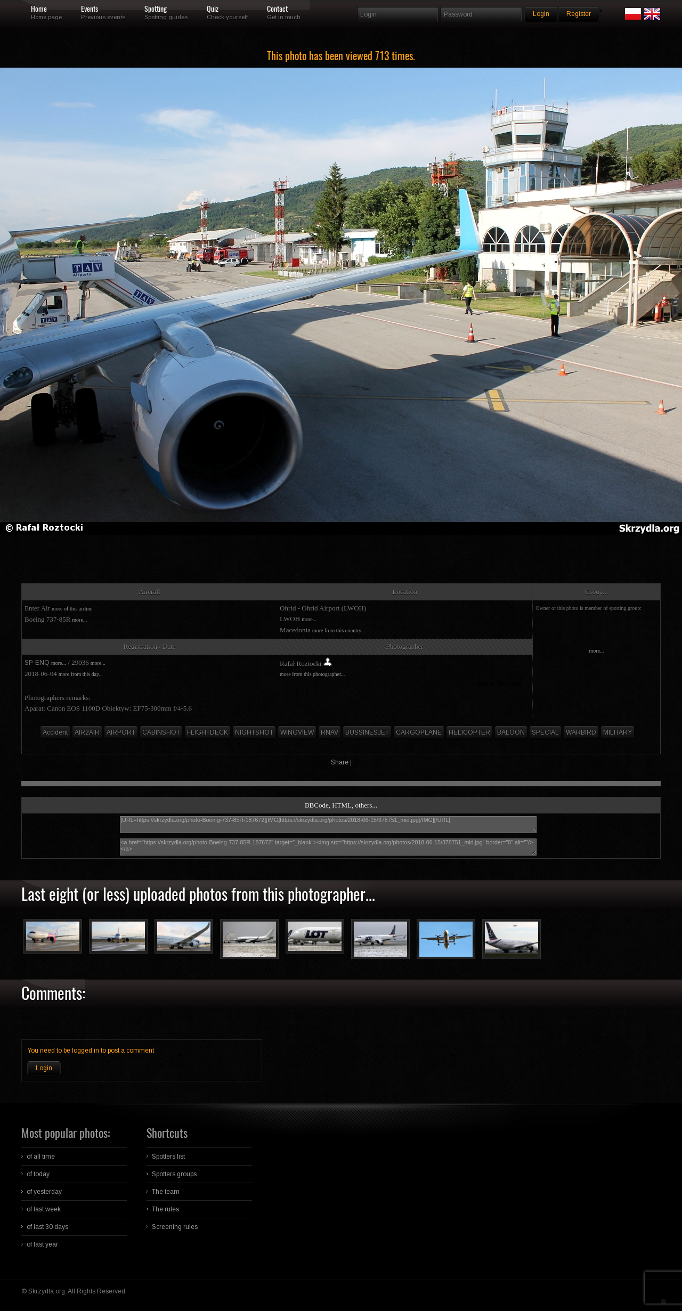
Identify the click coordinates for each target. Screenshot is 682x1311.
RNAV (329, 732)
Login (44, 1068)
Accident (55, 732)
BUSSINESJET (367, 732)
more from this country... (338, 630)
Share (339, 762)
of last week (44, 1209)
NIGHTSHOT (254, 732)
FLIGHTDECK (207, 732)
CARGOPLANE (419, 732)
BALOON (511, 732)
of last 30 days (47, 1227)
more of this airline (72, 609)
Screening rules (175, 1227)
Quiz (212, 9)
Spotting (155, 9)
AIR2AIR (87, 732)
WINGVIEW (297, 732)
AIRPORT (121, 732)
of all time (41, 1156)
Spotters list (168, 1156)
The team (166, 1191)
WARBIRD (581, 732)
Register (578, 14)
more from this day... (81, 674)
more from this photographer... (312, 674)
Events (89, 9)
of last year (42, 1244)
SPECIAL (545, 732)
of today (38, 1174)
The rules (165, 1209)
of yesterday (44, 1191)
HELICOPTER (469, 732)
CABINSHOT (161, 732)
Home (39, 9)
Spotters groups (174, 1174)
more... (79, 620)
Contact (277, 9)
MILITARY (617, 732)
